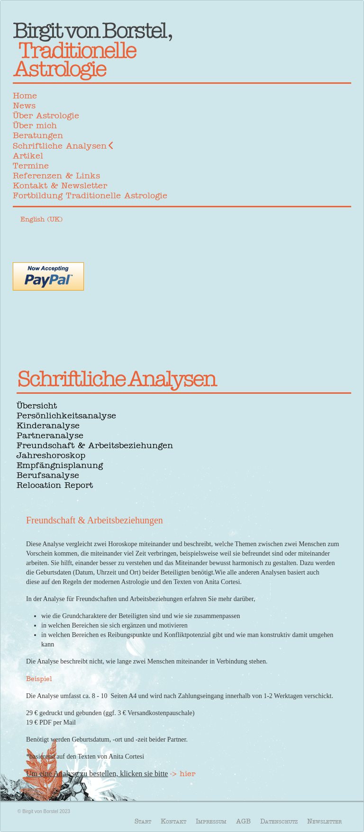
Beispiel (39, 678)
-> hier (182, 774)
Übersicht (37, 405)
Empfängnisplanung (60, 465)
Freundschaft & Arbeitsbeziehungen (95, 445)
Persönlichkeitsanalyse (66, 415)
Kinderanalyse (48, 425)
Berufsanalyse (48, 475)
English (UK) (41, 219)
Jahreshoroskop (51, 455)
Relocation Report (55, 485)
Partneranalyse (50, 435)
